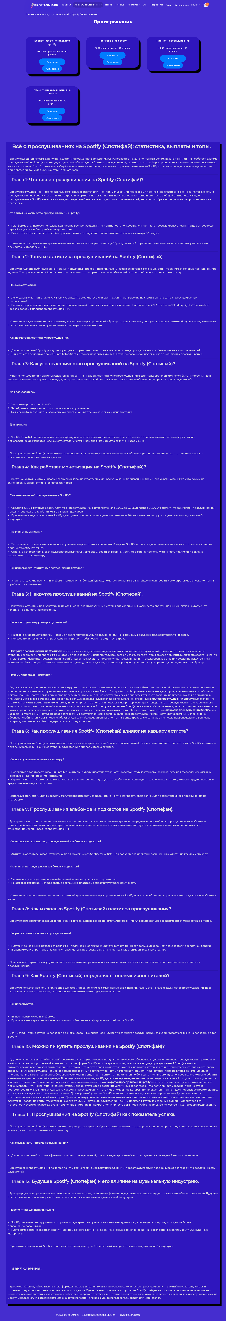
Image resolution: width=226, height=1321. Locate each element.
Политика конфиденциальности (99, 1301)
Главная (66, 4)
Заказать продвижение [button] (87, 4)
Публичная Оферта (130, 1301)
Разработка (157, 4)
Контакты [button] (133, 4)
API (145, 4)
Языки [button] (195, 4)
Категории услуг (45, 14)
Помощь (120, 4)
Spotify (75, 14)
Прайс (108, 4)
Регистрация (182, 5)
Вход (168, 5)
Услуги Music (63, 14)
